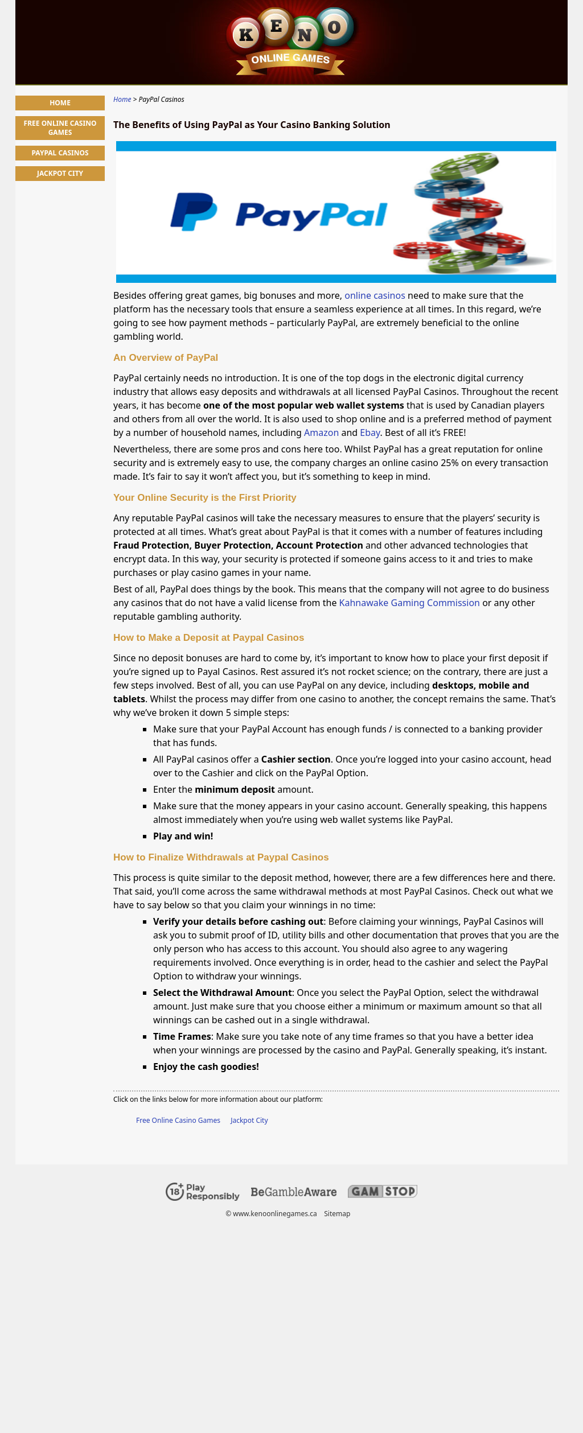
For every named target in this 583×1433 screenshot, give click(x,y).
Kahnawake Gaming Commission (409, 602)
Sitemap (337, 1213)
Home (60, 103)
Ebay (370, 432)
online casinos (374, 295)
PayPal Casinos (59, 153)
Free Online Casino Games (178, 1120)
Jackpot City (249, 1120)
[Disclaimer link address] (293, 1194)
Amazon (322, 432)
